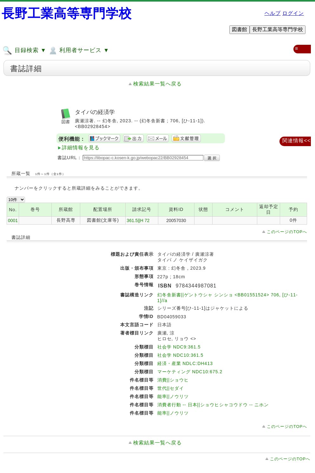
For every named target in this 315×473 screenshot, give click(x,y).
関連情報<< (296, 140)
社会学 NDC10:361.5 (180, 355)
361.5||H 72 (138, 220)
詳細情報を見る (81, 147)
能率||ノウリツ (173, 396)
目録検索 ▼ (24, 50)
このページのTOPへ (287, 231)
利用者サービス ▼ (78, 50)
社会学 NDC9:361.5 (179, 346)
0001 (13, 220)
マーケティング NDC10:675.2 (190, 371)
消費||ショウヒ (173, 379)
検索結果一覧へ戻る (157, 83)
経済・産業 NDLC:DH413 (185, 363)
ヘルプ (273, 13)
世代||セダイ (170, 388)
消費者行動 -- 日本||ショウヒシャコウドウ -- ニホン (213, 404)
